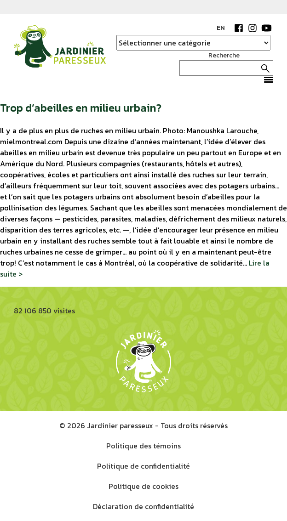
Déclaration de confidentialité (143, 506)
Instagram (252, 28)
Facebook (239, 28)
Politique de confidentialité (143, 465)
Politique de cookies (143, 486)
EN (221, 28)
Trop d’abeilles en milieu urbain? (80, 108)
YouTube (266, 28)
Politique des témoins (143, 445)
